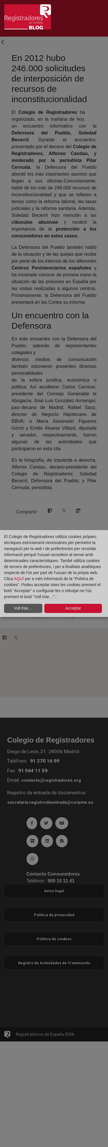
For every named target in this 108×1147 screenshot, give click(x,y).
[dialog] (54, 573)
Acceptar (73, 608)
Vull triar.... (23, 608)
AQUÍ (19, 578)
